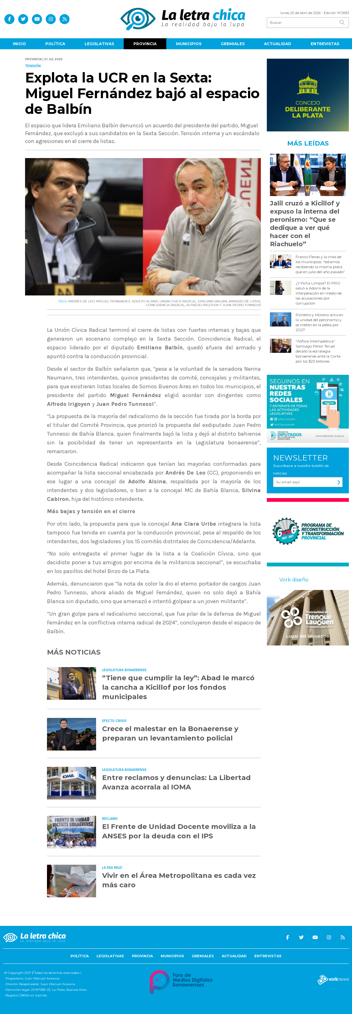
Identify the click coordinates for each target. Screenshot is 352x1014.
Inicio (19, 43)
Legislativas (99, 43)
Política (55, 43)
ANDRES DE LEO (81, 301)
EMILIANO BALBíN (212, 301)
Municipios (188, 43)
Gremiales (233, 43)
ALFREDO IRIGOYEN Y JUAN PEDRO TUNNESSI (223, 305)
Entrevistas (325, 43)
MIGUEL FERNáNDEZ (113, 301)
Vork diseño (293, 580)
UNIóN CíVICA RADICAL (177, 301)
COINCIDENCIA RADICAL (165, 305)
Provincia (145, 43)
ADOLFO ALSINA (145, 301)
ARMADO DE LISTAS (244, 301)
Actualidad (277, 43)
